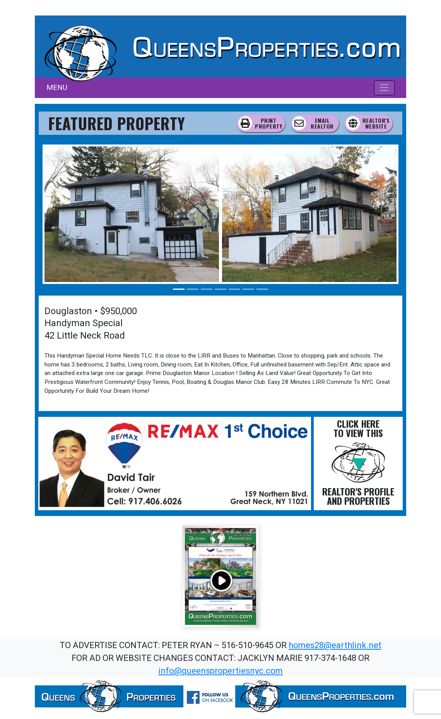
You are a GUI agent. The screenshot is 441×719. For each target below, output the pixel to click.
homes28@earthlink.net (335, 645)
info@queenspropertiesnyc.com (220, 671)
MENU (56, 87)
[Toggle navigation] (384, 88)
